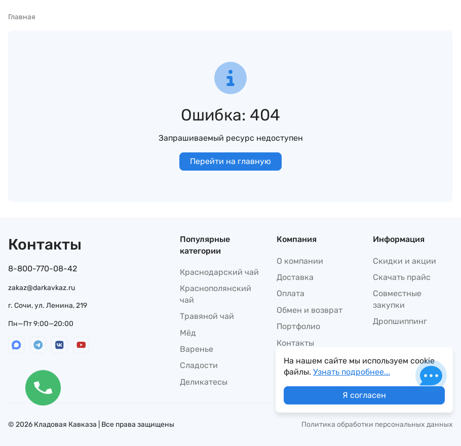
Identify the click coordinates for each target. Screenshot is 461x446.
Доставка (295, 277)
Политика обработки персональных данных (377, 424)
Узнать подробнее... (351, 372)
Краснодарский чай (219, 272)
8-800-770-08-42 (42, 268)
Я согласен (364, 395)
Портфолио (298, 326)
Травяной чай (207, 316)
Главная (21, 17)
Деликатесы (203, 382)
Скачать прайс (402, 277)
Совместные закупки (397, 299)
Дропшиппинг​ (400, 321)
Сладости (199, 365)
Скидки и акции (404, 261)
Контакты (295, 343)
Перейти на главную (230, 161)
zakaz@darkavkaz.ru (41, 287)
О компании (300, 261)
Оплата (290, 293)
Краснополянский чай (215, 293)
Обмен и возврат (309, 310)
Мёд (188, 333)
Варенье (196, 349)
